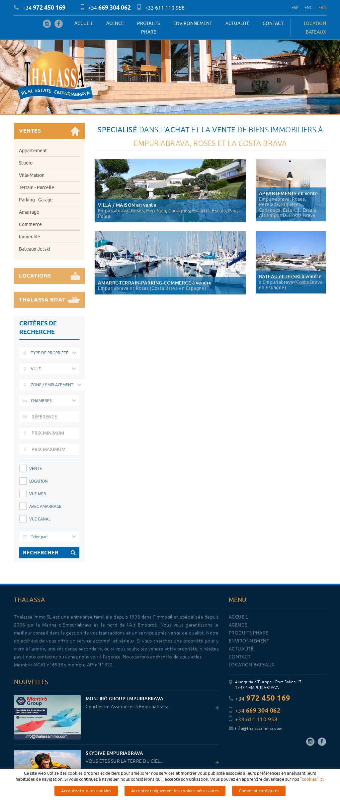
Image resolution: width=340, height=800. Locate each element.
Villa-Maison (31, 175)
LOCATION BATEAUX (315, 28)
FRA (322, 7)
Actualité (237, 23)
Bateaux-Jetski (34, 249)
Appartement (33, 150)
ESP (295, 7)
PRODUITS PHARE (148, 28)
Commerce (30, 224)
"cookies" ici (311, 779)
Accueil (83, 23)
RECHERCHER (49, 552)
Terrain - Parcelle (36, 187)
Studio (26, 163)
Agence (115, 23)
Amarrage (29, 212)
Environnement (192, 23)
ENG (308, 7)
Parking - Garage (36, 199)
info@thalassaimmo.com (256, 728)
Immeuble (29, 236)
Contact (273, 23)
